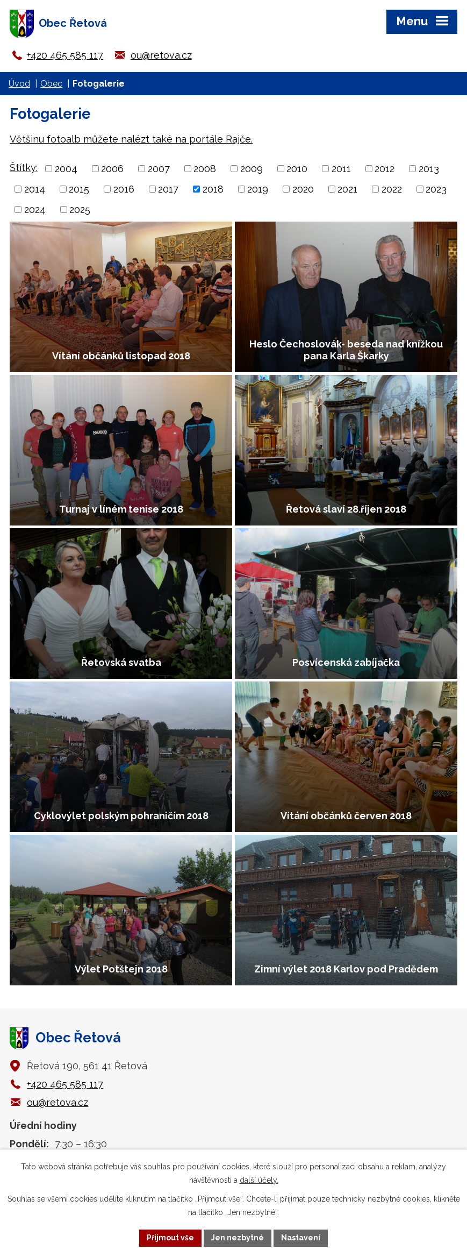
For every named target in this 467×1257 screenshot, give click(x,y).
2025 (79, 209)
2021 (347, 189)
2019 (257, 189)
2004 (66, 168)
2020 (303, 189)
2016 (123, 189)
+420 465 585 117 (65, 55)
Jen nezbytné (237, 1237)
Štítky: (24, 167)
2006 (112, 168)
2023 (436, 189)
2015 (79, 189)
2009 (251, 168)
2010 (296, 168)
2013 (429, 168)
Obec (51, 84)
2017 (168, 189)
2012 (384, 168)
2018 (213, 189)
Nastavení (300, 1237)
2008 (204, 168)
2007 (159, 168)
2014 (34, 189)
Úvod (19, 84)
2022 (392, 189)
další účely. (259, 1180)
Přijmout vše (170, 1237)
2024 (35, 209)
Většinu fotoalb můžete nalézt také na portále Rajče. (131, 139)
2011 (341, 168)
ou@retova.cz (161, 55)
